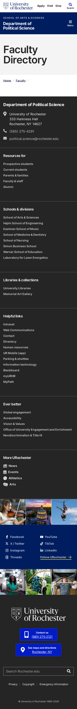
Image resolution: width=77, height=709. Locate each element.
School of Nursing (16, 240)
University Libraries (17, 288)
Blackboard (11, 370)
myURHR (9, 376)
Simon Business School (19, 246)
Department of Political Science (18, 26)
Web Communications (18, 330)
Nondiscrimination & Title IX (22, 435)
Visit (50, 6)
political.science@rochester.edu (34, 138)
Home (7, 80)
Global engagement (17, 412)
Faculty (21, 80)
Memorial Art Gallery (17, 294)
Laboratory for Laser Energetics (25, 258)
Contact (8, 336)
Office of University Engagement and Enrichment (37, 429)
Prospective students (18, 164)
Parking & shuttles (16, 359)
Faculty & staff (13, 181)
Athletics (12, 478)
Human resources (15, 347)
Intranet (8, 324)
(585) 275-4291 (21, 131)
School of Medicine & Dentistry (24, 235)
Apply (41, 6)
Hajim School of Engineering (23, 223)
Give (58, 6)
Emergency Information (54, 684)
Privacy (13, 684)
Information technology (20, 364)
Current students (15, 170)
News (10, 466)
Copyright (28, 684)
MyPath (8, 382)
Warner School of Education (23, 252)
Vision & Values (14, 424)
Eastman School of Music (21, 229)
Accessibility (12, 418)
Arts (9, 484)
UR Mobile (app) (14, 353)
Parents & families (15, 175)
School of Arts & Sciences (23, 17)
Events (10, 472)
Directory (9, 341)
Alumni (8, 187)
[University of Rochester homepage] (18, 5)
